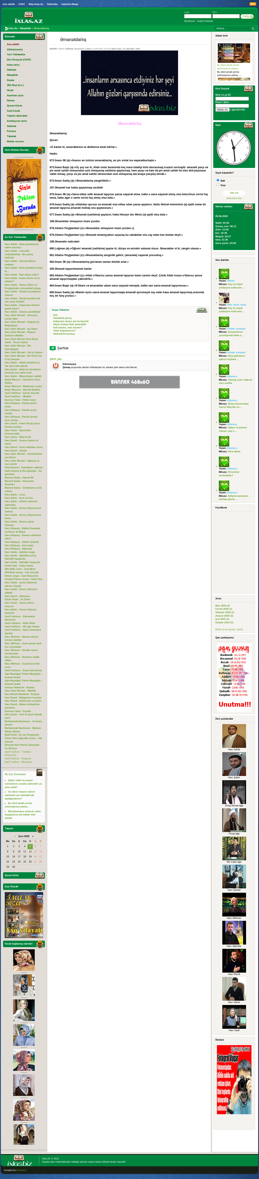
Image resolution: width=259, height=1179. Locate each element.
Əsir (55, 315)
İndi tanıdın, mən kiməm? (67, 327)
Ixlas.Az (46, 1158)
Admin (61, 48)
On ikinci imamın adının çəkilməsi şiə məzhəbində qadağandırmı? (20, 795)
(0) (124, 48)
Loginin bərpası (205, 21)
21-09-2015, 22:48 (101, 48)
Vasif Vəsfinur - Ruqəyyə (18, 758)
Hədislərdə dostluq (64, 333)
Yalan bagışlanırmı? (64, 330)
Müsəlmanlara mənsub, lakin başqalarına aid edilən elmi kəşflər (23, 814)
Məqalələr (79, 48)
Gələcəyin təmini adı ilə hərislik (71, 321)
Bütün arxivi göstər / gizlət (229, 629)
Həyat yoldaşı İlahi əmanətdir (69, 324)
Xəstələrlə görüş (62, 318)
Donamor (21, 1170)
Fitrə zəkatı (234, 451)
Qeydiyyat (189, 21)
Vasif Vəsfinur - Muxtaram (18, 762)
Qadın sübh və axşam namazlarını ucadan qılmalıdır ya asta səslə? (23, 783)
